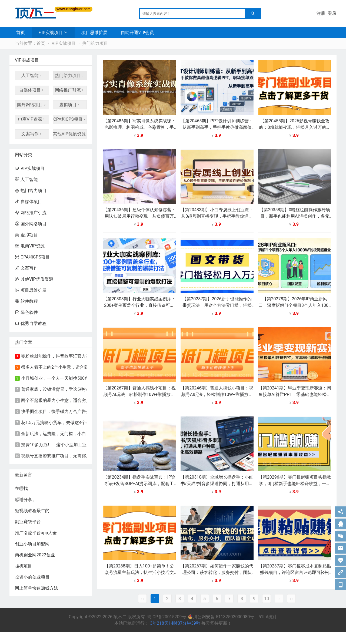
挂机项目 (23, 566)
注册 (321, 13)
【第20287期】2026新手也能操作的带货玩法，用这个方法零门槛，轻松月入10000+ (217, 305)
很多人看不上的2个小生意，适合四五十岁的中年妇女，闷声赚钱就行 (87, 367)
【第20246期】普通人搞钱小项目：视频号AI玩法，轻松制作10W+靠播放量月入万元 (217, 394)
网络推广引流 (70, 90)
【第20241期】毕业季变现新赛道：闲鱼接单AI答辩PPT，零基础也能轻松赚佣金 (294, 394)
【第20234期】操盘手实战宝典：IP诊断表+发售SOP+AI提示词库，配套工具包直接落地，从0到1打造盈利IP (139, 484)
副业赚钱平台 (28, 521)
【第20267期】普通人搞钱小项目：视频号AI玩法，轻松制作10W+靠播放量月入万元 (139, 394)
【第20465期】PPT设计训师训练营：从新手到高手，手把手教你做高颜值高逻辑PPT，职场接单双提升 (217, 127)
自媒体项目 (32, 90)
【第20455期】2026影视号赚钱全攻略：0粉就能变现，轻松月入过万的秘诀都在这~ (295, 127)
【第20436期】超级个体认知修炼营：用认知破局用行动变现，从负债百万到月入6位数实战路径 (139, 216)
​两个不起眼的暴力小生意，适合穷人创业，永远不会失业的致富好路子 (88, 400)
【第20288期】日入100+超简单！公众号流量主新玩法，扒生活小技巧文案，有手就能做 (139, 572)
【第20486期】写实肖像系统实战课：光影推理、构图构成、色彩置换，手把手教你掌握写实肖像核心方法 (139, 127)
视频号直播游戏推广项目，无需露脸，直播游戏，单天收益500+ (82, 455)
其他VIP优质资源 (70, 133)
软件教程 (26, 301)
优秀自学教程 (30, 323)
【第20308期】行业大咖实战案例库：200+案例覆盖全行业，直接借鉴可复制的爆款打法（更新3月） (139, 305)
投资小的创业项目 (32, 577)
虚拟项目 (69, 104)
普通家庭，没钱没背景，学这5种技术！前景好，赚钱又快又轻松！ (85, 389)
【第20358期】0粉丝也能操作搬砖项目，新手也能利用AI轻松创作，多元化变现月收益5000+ (294, 216)
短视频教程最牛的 (32, 510)
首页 (20, 32)
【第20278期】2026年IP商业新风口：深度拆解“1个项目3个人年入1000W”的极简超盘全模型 (294, 305)
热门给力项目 (95, 43)
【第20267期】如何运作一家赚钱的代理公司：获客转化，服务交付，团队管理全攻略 (217, 572)
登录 (332, 13)
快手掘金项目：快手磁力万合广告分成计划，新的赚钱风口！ (79, 411)
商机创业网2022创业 (35, 554)
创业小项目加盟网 (32, 543)
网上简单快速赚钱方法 (36, 588)
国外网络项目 (32, 104)
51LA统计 (267, 616)
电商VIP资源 (32, 119)
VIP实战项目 (50, 32)
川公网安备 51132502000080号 (221, 616)
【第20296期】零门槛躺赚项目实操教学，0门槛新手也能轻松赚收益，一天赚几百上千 (294, 484)
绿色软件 (26, 312)
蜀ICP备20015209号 (166, 616)
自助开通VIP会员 (137, 32)
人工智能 (31, 75)
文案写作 (31, 133)
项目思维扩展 (94, 32)
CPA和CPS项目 (69, 119)
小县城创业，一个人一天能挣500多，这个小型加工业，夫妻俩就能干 (87, 378)
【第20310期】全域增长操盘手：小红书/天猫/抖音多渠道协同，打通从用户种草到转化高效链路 (217, 484)
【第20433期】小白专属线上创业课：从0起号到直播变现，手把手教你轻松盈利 (217, 216)
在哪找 (21, 488)
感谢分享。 (25, 499)
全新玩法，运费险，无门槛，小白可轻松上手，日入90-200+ (78, 433)
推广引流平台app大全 (36, 532)
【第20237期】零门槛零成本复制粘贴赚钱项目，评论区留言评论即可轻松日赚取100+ (294, 572)
